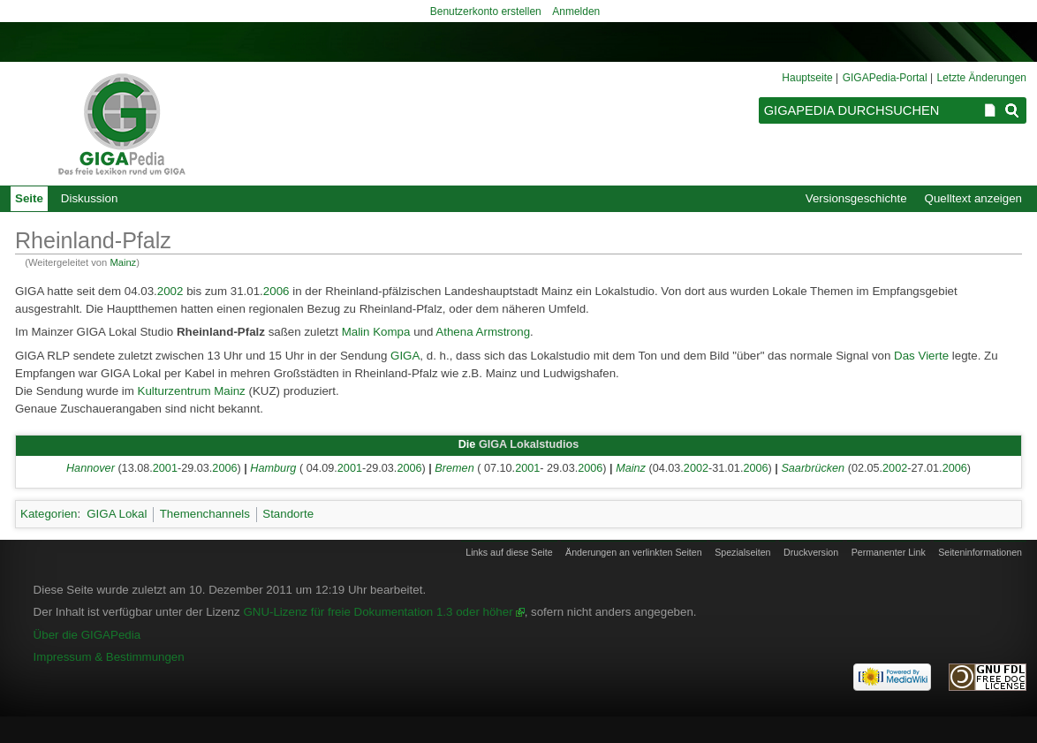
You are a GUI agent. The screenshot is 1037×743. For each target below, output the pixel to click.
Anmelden (576, 11)
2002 (170, 291)
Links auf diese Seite (509, 552)
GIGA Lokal (117, 513)
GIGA (405, 355)
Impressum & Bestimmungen (109, 656)
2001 (165, 468)
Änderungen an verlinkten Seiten (633, 552)
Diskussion (89, 198)
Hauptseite (807, 78)
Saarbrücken (812, 468)
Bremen (454, 468)
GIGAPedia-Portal (885, 78)
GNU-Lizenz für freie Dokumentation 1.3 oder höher (377, 611)
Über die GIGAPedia (87, 634)
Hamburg (273, 468)
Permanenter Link (889, 552)
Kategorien (48, 513)
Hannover (90, 468)
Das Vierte (921, 355)
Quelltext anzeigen (973, 198)
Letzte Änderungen (981, 78)
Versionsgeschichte (856, 198)
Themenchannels (205, 513)
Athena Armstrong (482, 331)
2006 (276, 291)
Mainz (123, 262)
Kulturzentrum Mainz (192, 391)
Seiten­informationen (980, 552)
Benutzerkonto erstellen (485, 11)
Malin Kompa (376, 331)
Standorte (288, 513)
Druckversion (810, 552)
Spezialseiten (742, 552)
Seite (29, 198)
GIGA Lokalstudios (529, 444)
